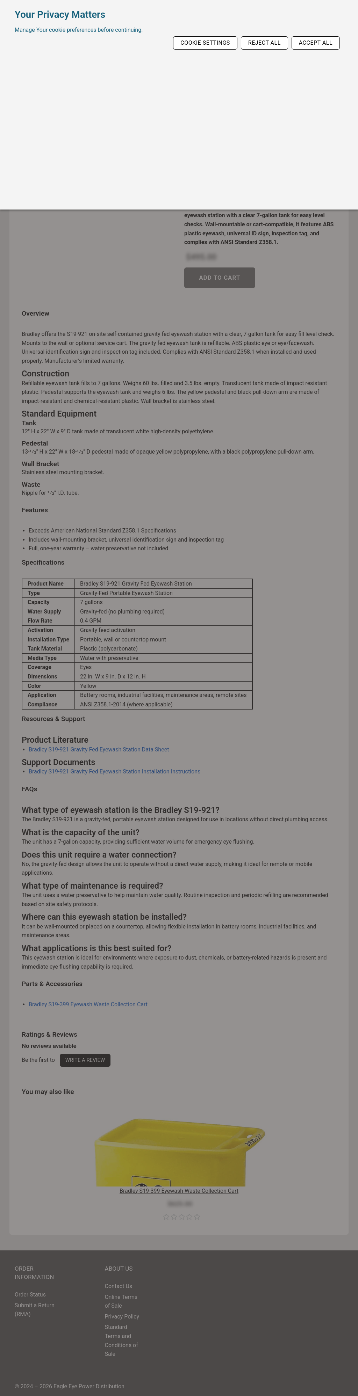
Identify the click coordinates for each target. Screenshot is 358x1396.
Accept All (315, 42)
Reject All (264, 42)
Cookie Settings (205, 42)
